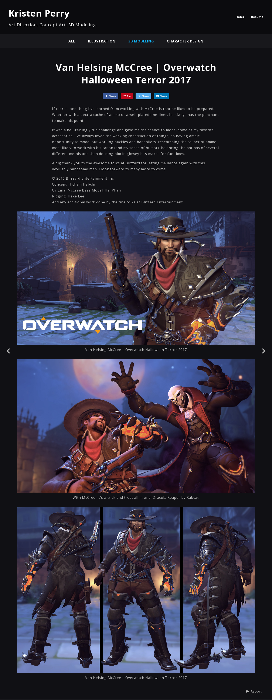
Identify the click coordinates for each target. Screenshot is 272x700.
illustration (102, 41)
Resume (257, 17)
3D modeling (141, 41)
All (71, 41)
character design (185, 41)
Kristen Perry (39, 13)
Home (240, 17)
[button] (254, 691)
